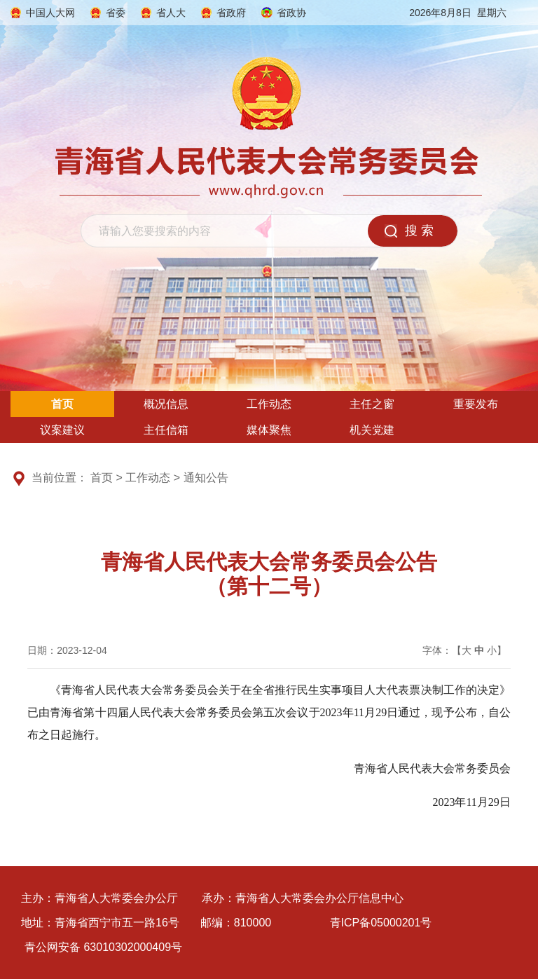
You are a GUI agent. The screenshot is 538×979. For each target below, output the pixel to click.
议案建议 (62, 430)
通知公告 (206, 478)
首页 (62, 404)
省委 (115, 12)
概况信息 (166, 404)
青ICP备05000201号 (381, 923)
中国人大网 (50, 12)
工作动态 (269, 404)
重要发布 (475, 404)
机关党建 (372, 430)
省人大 (171, 12)
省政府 (231, 12)
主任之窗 (372, 404)
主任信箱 (166, 430)
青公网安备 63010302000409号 (103, 947)
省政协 (291, 12)
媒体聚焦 (269, 430)
